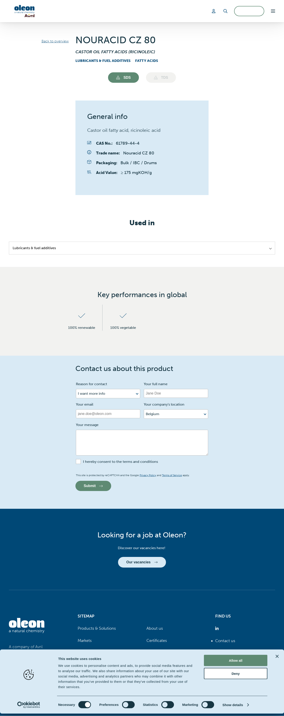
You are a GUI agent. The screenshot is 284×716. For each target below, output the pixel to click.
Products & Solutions (97, 628)
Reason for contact (91, 384)
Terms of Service (172, 475)
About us (154, 628)
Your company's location (164, 404)
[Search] (225, 11)
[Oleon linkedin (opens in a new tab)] (217, 629)
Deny (236, 676)
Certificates (156, 640)
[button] (273, 11)
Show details (233, 707)
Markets (85, 640)
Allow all (236, 663)
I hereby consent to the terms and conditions (120, 462)
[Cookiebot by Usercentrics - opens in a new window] (28, 707)
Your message (87, 425)
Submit (93, 486)
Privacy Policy (148, 475)
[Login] (214, 11)
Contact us (225, 641)
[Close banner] (277, 658)
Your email (84, 404)
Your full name (156, 384)
